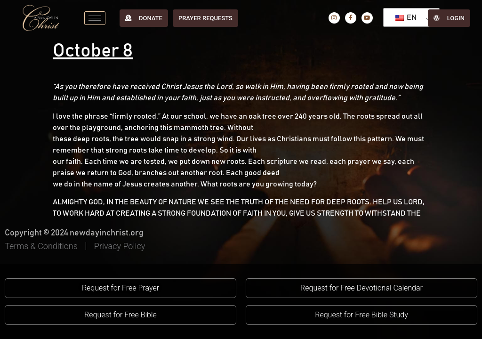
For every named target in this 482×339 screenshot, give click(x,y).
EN (406, 17)
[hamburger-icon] (94, 18)
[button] (120, 288)
